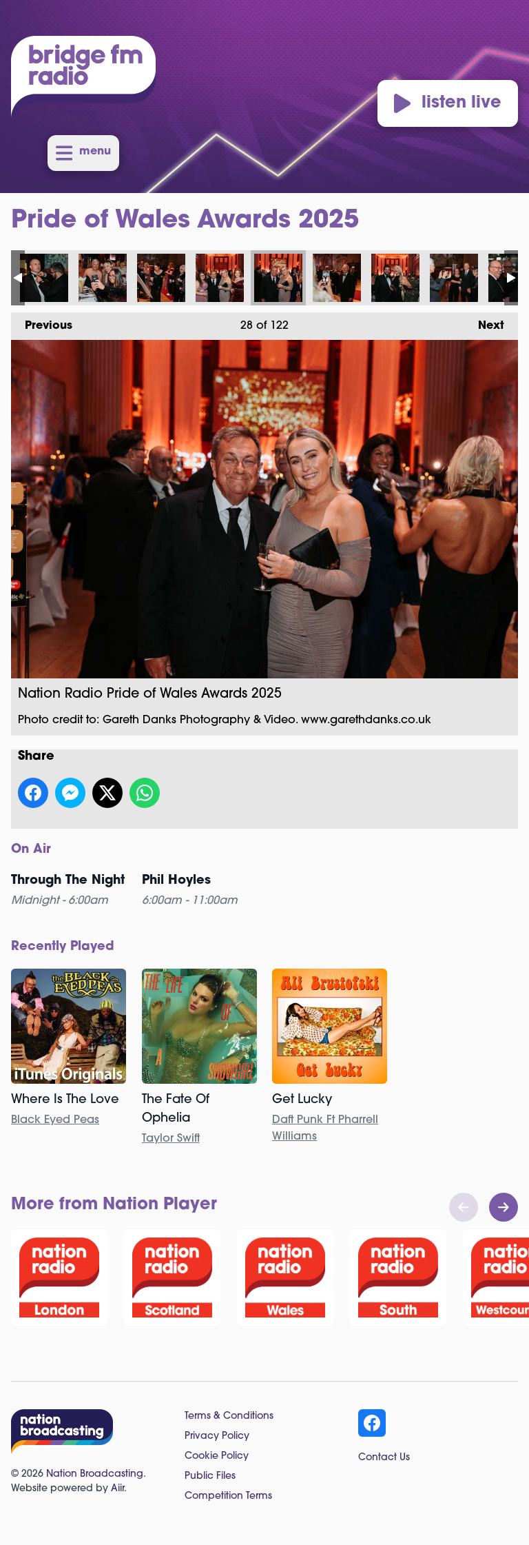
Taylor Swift (171, 1138)
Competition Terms (228, 1496)
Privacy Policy (217, 1436)
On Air (31, 849)
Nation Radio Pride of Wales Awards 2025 (44, 278)
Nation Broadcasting (94, 1474)
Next (484, 322)
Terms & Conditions (229, 1416)
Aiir (117, 1489)
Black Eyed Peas (55, 1120)
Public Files (210, 1476)
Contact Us (384, 1458)
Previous (41, 322)
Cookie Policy (217, 1456)
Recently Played (62, 946)
